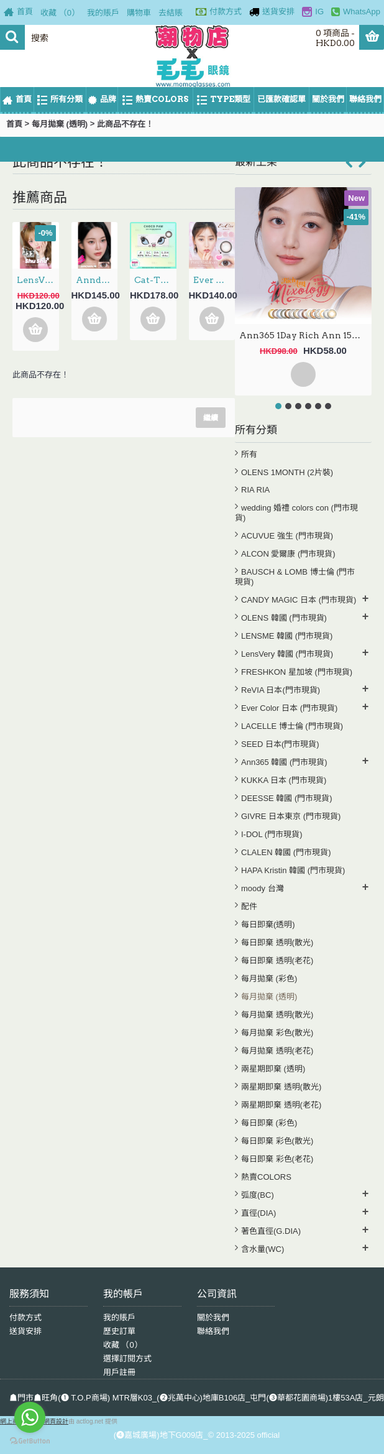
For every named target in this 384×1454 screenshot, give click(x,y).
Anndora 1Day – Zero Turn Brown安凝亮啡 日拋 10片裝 (97, 280)
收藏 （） (122, 1345)
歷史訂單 (119, 1331)
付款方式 (25, 1317)
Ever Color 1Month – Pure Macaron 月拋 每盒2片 (214, 280)
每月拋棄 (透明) (60, 124)
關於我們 (213, 1317)
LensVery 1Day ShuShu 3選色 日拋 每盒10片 (38, 280)
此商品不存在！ (125, 124)
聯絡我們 (213, 1331)
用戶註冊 (119, 1372)
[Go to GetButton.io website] (30, 1441)
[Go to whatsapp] (29, 1417)
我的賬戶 (119, 1317)
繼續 (210, 417)
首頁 (14, 124)
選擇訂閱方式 (127, 1358)
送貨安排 (25, 1331)
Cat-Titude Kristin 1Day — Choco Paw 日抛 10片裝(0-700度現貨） (155, 280)
